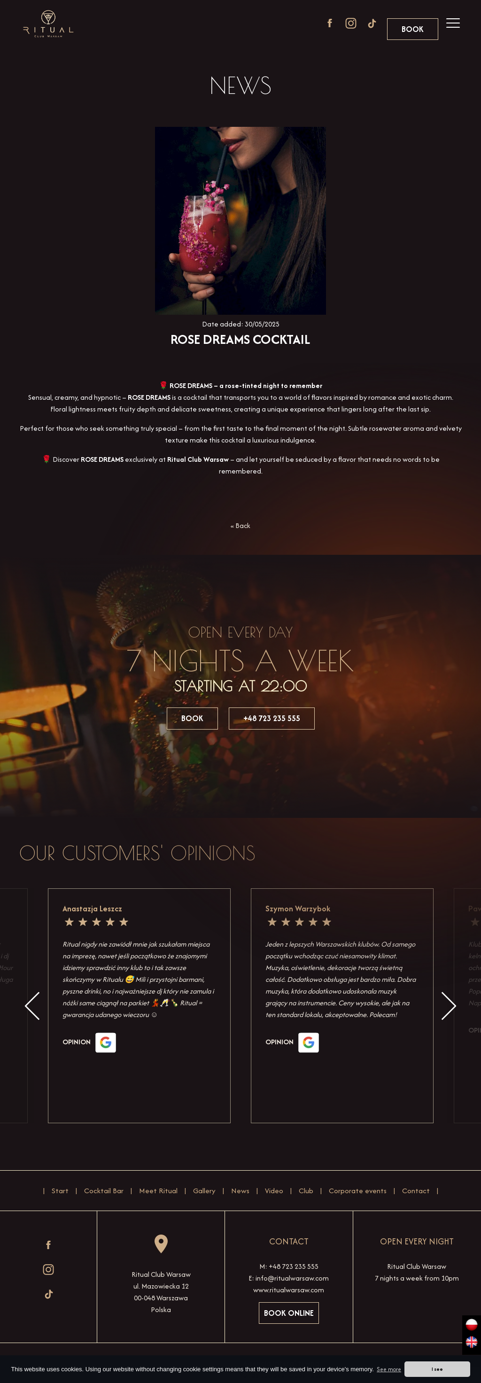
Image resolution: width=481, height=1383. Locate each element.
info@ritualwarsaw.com (292, 1278)
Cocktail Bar (104, 1190)
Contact (416, 1190)
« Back (240, 525)
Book (413, 29)
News (240, 1190)
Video (274, 1190)
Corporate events (358, 1190)
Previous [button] (32, 1006)
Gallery (204, 1190)
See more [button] (389, 1369)
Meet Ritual (158, 1190)
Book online (289, 1313)
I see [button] (437, 1369)
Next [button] (449, 1006)
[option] (342, 1005)
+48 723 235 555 (271, 718)
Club (306, 1190)
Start (60, 1190)
